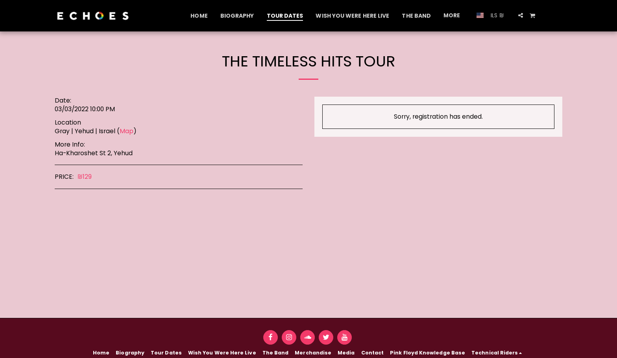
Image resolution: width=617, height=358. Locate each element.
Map (126, 131)
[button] (520, 15)
